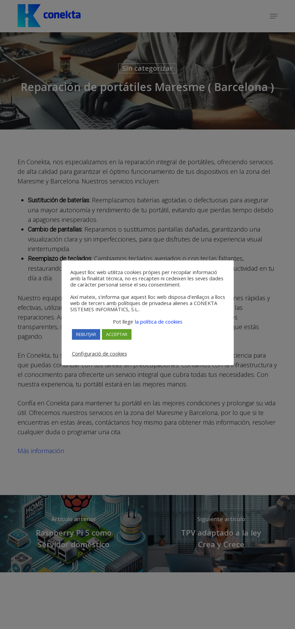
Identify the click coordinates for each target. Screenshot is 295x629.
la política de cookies (158, 321)
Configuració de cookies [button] (99, 353)
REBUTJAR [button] (86, 334)
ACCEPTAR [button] (116, 334)
